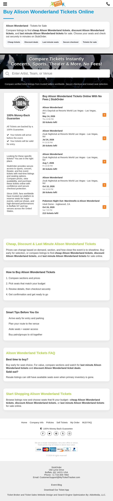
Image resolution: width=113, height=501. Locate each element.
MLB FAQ (87, 422)
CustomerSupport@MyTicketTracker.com (60, 477)
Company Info (37, 422)
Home (24, 422)
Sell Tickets (62, 422)
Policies (50, 422)
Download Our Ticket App (56, 490)
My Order (75, 422)
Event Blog (56, 485)
